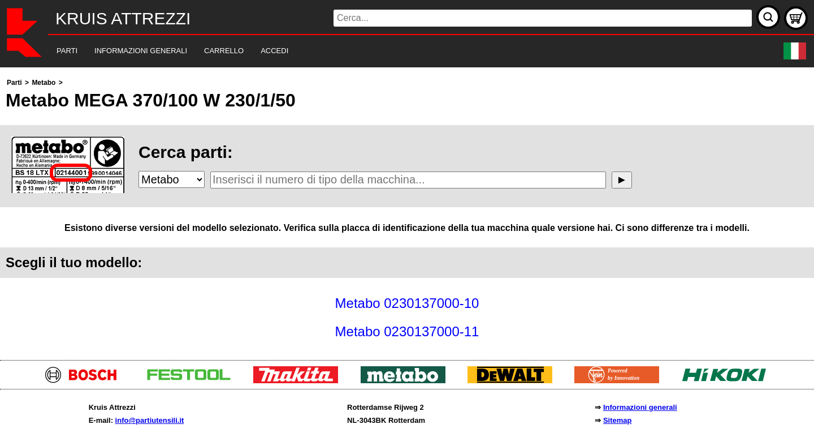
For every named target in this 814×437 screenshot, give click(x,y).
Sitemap (617, 420)
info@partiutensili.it (149, 420)
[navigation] (391, 51)
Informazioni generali (640, 407)
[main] (407, 211)
